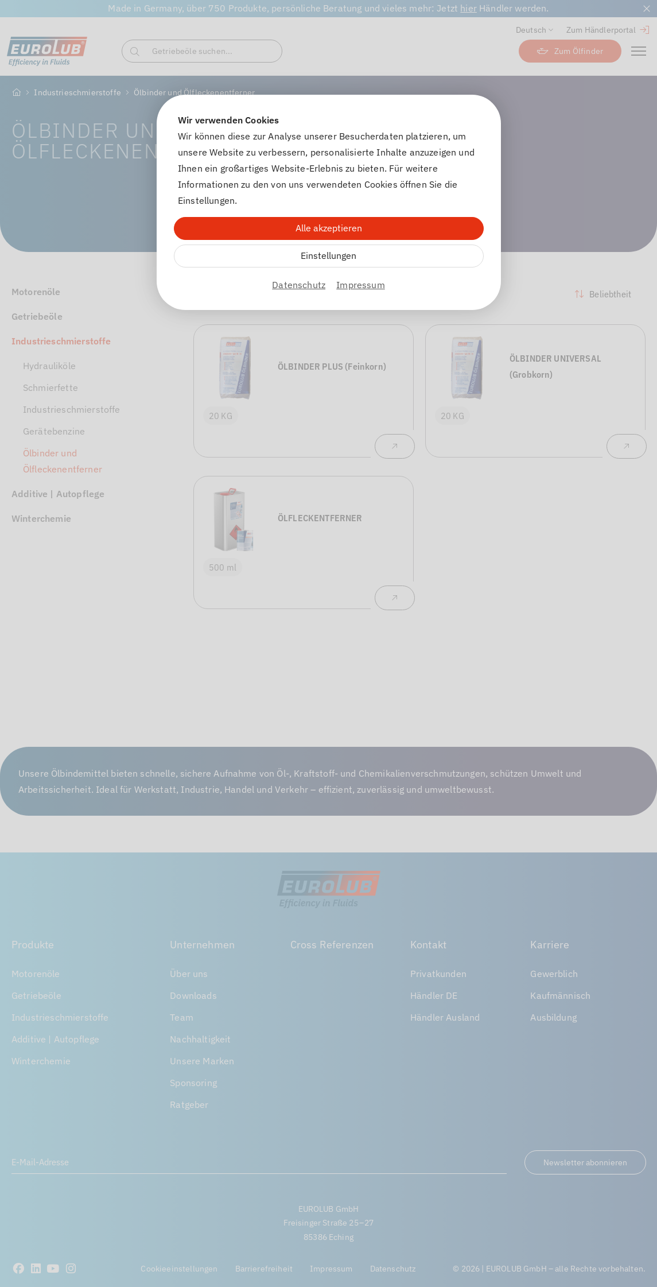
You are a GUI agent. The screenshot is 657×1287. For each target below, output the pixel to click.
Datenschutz (298, 284)
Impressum (360, 284)
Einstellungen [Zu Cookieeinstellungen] (328, 255)
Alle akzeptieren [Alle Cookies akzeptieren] (329, 228)
